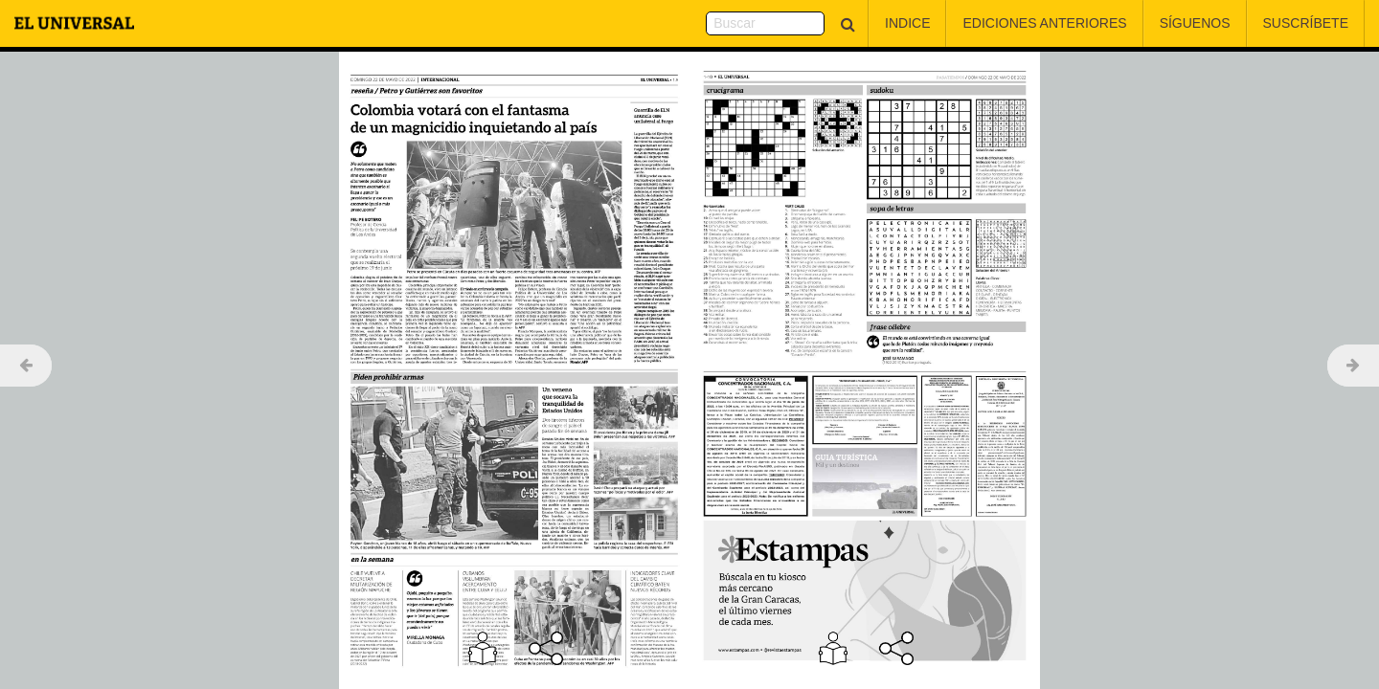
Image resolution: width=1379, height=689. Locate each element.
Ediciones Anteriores (1044, 23)
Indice (907, 23)
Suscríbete (1305, 23)
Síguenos (1195, 23)
